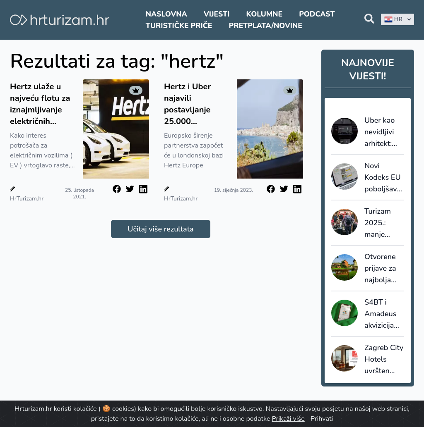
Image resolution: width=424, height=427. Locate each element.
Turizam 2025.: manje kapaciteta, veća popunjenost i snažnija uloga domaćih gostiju (384, 223)
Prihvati (322, 418)
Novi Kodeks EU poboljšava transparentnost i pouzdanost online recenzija (384, 178)
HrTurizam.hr (26, 199)
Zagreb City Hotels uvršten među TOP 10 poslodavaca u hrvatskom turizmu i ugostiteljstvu (384, 360)
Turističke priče (179, 26)
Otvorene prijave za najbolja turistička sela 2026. (382, 269)
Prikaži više (288, 418)
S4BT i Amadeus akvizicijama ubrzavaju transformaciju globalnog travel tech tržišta (384, 314)
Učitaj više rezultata (160, 229)
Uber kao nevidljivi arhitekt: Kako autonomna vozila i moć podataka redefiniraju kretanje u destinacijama (384, 132)
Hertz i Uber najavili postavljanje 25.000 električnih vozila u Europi (196, 104)
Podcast (317, 14)
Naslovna (166, 14)
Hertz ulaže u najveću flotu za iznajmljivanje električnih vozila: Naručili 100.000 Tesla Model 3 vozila (40, 104)
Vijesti (216, 14)
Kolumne (264, 14)
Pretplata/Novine (265, 26)
